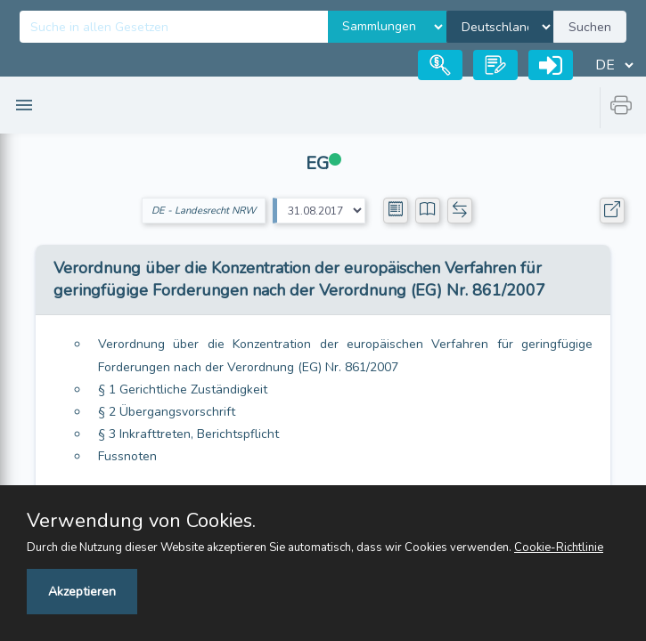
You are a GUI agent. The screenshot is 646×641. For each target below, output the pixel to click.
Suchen (589, 27)
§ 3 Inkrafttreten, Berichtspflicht (188, 434)
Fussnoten (127, 456)
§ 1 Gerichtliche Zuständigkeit (182, 389)
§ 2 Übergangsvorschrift (166, 411)
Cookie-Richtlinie (558, 548)
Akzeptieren (82, 591)
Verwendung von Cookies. (141, 521)
